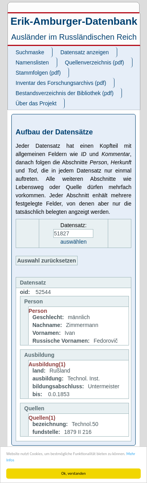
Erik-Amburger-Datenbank (74, 21)
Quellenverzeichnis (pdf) (94, 62)
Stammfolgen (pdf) (38, 73)
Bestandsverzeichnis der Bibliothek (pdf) (65, 93)
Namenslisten (32, 62)
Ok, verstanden (73, 473)
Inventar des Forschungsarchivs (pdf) (61, 83)
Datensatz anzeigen (84, 52)
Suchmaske (30, 52)
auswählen (73, 242)
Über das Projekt (36, 103)
